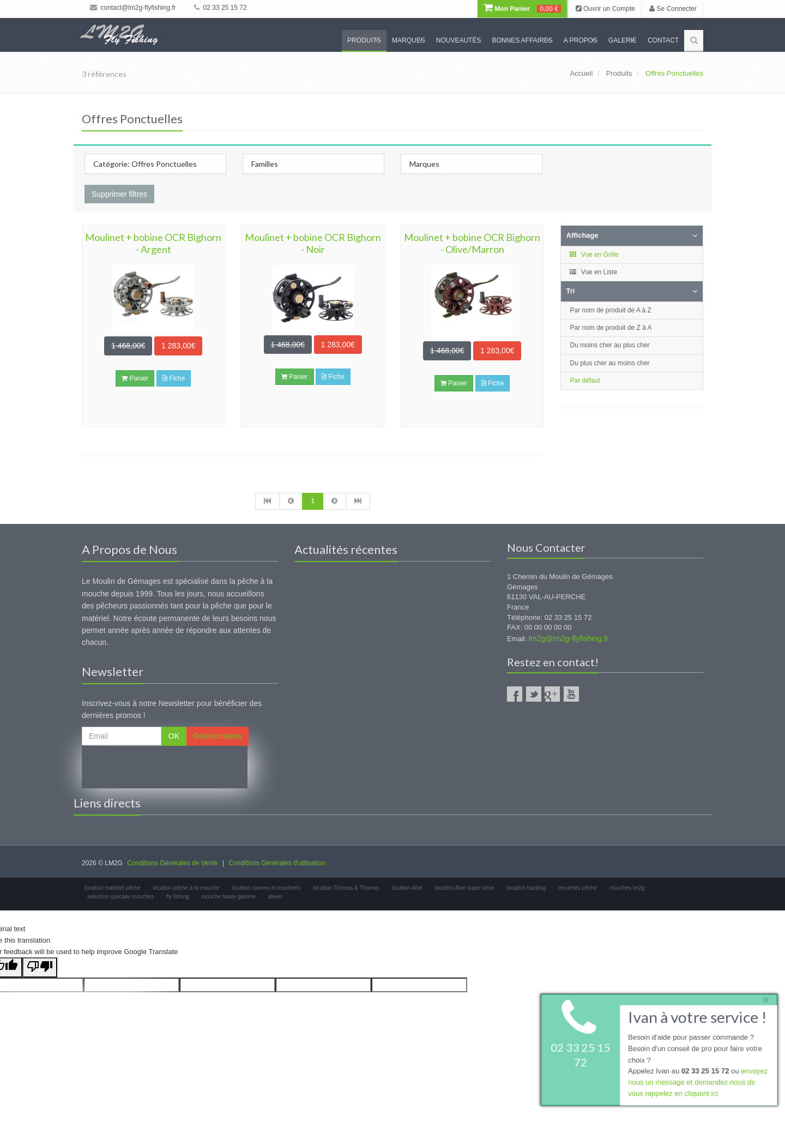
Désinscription (217, 736)
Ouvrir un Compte (605, 9)
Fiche (173, 378)
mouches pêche (577, 888)
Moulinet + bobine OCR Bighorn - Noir (313, 243)
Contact (663, 40)
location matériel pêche (112, 888)
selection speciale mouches (120, 897)
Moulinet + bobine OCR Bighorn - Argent (153, 243)
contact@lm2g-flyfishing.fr (133, 7)
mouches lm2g (626, 888)
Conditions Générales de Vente (172, 863)
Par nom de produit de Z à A (611, 327)
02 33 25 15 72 (220, 7)
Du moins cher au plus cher (610, 345)
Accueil (581, 73)
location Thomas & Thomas (346, 888)
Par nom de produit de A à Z (610, 310)
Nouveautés (458, 40)
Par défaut (585, 380)
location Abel (406, 888)
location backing (526, 888)
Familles (264, 163)
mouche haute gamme (229, 897)
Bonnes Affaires (522, 40)
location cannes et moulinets (266, 888)
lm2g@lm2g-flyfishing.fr (568, 638)
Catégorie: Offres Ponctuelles (145, 163)
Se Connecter (673, 9)
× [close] (765, 999)
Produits (364, 40)
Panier (135, 378)
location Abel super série (464, 888)
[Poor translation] (39, 967)
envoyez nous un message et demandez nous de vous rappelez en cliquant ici (698, 1083)
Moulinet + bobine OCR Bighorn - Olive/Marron (472, 243)
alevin (275, 897)
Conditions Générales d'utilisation (276, 863)
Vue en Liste (593, 272)
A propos (580, 40)
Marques (408, 40)
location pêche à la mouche (186, 888)
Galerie (622, 40)
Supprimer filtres (119, 194)
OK (173, 736)
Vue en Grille (594, 254)
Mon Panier (522, 9)
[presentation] (164, 767)
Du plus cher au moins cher (610, 363)
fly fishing (177, 897)
